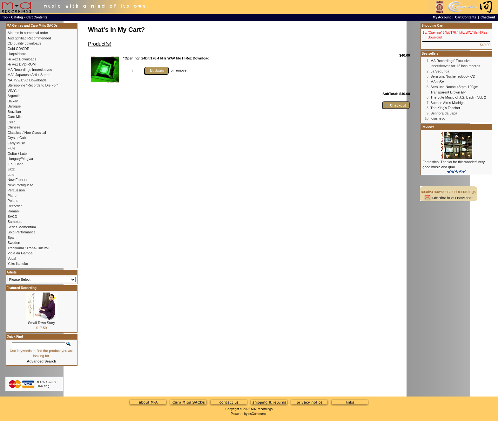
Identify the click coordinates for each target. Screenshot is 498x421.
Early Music (17, 143)
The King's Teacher (445, 108)
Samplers (15, 222)
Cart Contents (36, 17)
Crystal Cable (18, 138)
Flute (11, 148)
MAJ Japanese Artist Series (29, 75)
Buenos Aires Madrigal (447, 103)
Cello (12, 122)
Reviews (427, 127)
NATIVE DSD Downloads (27, 80)
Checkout (488, 17)
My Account (442, 17)
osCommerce (257, 414)
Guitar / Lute (17, 153)
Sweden (14, 243)
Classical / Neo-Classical (27, 133)
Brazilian (14, 112)
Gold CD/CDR (19, 49)
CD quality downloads (24, 43)
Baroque (14, 106)
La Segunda (439, 71)
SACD (12, 216)
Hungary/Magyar (20, 159)
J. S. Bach (16, 164)
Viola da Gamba (20, 253)
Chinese (14, 127)
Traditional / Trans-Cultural (28, 248)
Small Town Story (41, 323)
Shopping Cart (432, 25)
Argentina (15, 96)
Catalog (17, 17)
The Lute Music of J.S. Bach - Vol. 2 (458, 97)
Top (5, 17)
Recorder (15, 206)
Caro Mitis (16, 117)
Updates (157, 70)
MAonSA (437, 82)
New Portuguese (20, 185)
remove (180, 70)
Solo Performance (22, 232)
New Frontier (18, 180)
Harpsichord (17, 54)
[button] (396, 105)
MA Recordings (262, 409)
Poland (13, 201)
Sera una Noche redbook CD (452, 76)
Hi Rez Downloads (22, 59)
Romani (14, 211)
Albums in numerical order (28, 33)
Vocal (12, 258)
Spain (12, 237)
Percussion (16, 190)
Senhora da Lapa (443, 113)
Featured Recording (22, 288)
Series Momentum (22, 227)
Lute (11, 174)
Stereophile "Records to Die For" (33, 85)
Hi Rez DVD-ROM (22, 64)
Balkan (13, 101)
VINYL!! (14, 91)
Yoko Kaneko (18, 264)
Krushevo (437, 118)
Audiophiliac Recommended (29, 38)
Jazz (11, 169)
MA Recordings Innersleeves (30, 70)
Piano (12, 195)
